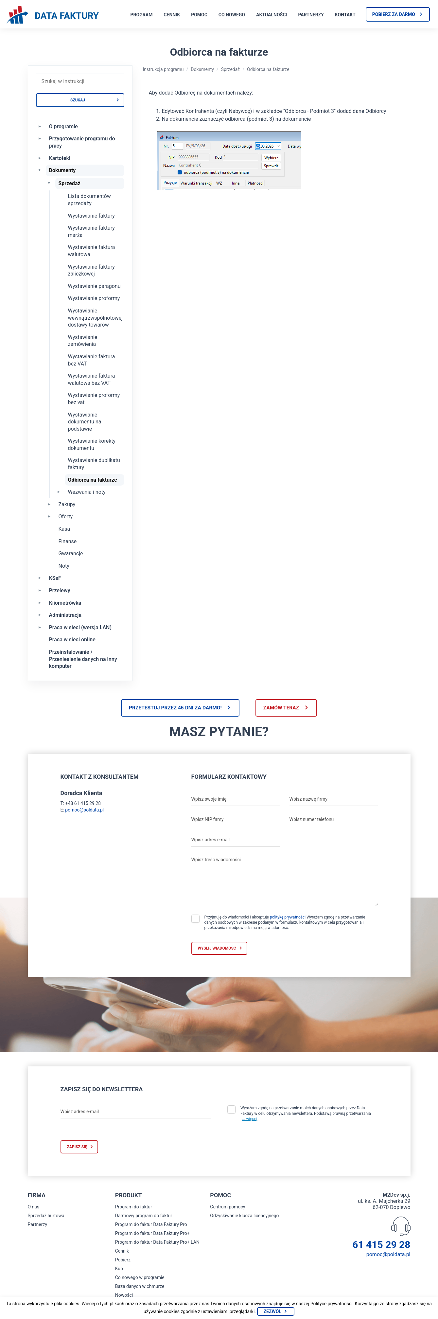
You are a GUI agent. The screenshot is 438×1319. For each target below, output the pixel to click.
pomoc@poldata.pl (84, 810)
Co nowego (232, 14)
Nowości (124, 1295)
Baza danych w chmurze (140, 1287)
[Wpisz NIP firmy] (235, 820)
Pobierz (123, 1260)
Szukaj (77, 100)
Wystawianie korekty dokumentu (92, 444)
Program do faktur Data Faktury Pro (151, 1225)
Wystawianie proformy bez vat (94, 398)
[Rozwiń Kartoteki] (40, 158)
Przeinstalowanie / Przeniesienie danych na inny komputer (83, 659)
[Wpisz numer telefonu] (333, 820)
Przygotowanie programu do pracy (82, 142)
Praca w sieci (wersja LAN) (80, 627)
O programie (63, 126)
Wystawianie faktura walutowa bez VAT (91, 379)
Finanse (68, 541)
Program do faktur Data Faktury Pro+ (152, 1234)
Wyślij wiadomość (217, 949)
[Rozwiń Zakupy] (49, 504)
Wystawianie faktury (91, 216)
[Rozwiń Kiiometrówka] (40, 602)
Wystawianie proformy (94, 298)
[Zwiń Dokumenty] (40, 170)
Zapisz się (77, 1147)
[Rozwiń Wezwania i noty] (59, 491)
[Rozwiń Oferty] (49, 516)
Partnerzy (311, 14)
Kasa (64, 529)
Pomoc (199, 14)
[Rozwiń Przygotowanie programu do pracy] (40, 138)
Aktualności (271, 14)
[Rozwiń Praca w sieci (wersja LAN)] (40, 627)
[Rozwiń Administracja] (40, 614)
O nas (34, 1207)
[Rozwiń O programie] (40, 126)
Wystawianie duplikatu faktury (94, 464)
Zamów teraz (283, 708)
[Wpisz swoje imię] (235, 800)
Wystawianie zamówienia (82, 341)
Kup (119, 1269)
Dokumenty (62, 170)
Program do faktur (133, 1207)
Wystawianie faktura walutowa (91, 251)
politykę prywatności (288, 918)
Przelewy (59, 590)
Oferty (66, 516)
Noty (64, 566)
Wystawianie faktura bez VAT (91, 360)
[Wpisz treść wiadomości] (284, 880)
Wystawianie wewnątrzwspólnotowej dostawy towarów (95, 318)
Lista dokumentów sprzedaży (89, 199)
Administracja (65, 615)
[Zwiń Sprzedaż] (49, 183)
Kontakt (345, 14)
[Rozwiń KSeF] (40, 577)
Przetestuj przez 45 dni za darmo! (173, 708)
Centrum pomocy (227, 1207)
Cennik (172, 14)
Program (142, 14)
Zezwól (272, 1311)
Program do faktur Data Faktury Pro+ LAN (157, 1242)
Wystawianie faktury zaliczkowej (91, 270)
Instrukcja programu (163, 69)
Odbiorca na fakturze (92, 480)
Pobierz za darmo (393, 14)
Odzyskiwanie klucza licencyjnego (244, 1216)
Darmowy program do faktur (143, 1216)
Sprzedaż (69, 183)
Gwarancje (71, 553)
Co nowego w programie (140, 1278)
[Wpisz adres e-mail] (235, 840)
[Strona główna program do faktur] (53, 15)
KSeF (55, 578)
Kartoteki (60, 158)
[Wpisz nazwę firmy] (333, 800)
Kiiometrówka (65, 603)
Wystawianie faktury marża (91, 231)
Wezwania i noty (87, 492)
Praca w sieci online (72, 639)
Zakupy (67, 504)
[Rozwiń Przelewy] (40, 590)
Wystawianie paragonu (94, 286)
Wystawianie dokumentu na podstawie (84, 422)
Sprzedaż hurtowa (46, 1216)
